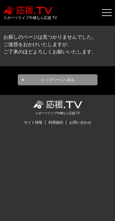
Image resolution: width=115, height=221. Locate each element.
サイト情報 (33, 122)
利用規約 (55, 122)
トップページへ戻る (57, 80)
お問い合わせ (80, 122)
